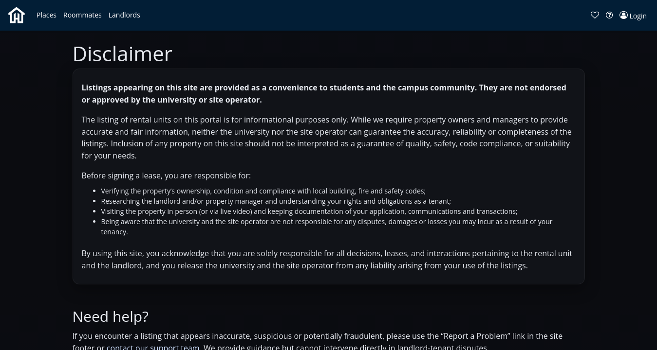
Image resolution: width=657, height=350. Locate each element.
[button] (46, 15)
